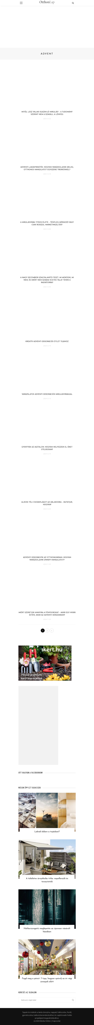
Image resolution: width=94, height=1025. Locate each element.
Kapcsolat (56, 1021)
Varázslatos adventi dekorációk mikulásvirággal (47, 394)
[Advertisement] (47, 25)
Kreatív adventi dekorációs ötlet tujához (47, 341)
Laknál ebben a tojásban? (47, 832)
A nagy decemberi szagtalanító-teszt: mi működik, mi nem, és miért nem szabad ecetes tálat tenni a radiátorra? (47, 280)
